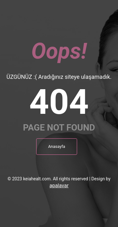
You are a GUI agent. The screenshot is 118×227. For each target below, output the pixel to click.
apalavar (59, 186)
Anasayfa (56, 146)
